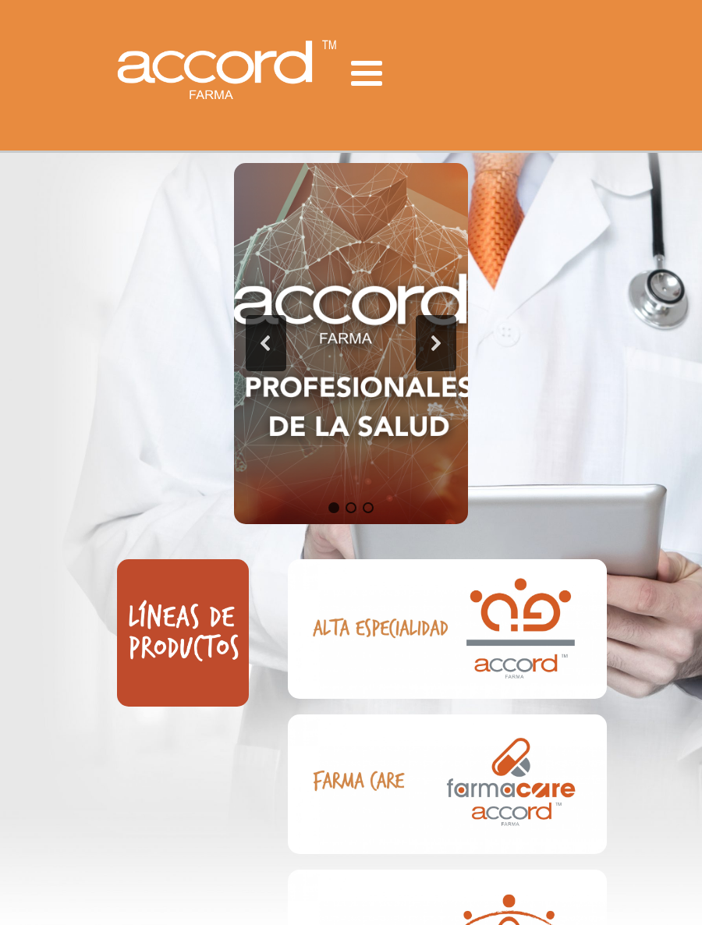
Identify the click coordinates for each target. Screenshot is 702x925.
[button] (266, 343)
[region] (351, 344)
